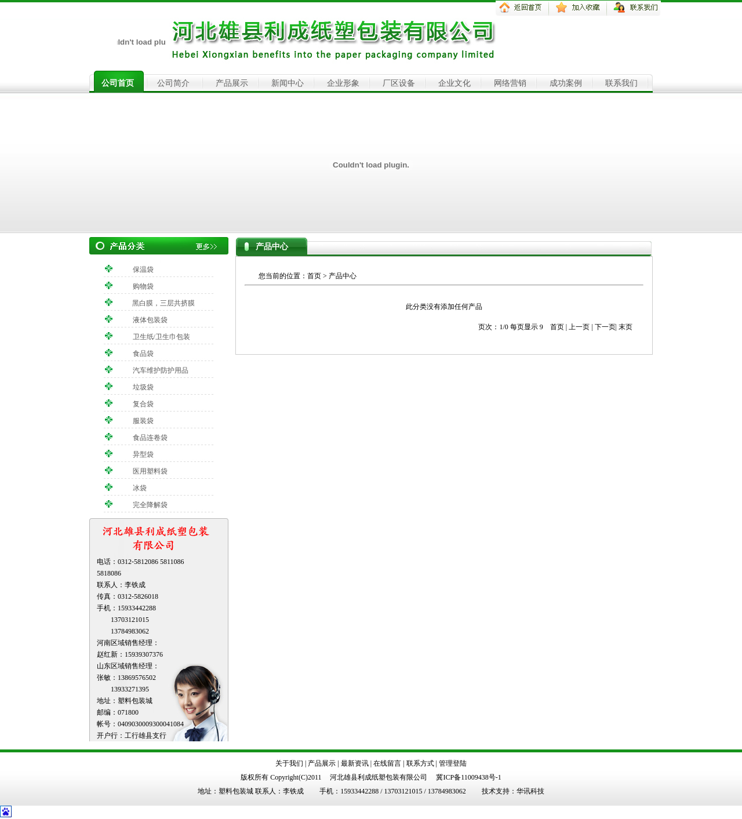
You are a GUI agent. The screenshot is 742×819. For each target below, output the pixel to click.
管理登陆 (453, 763)
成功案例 (566, 83)
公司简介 (173, 83)
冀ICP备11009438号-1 (468, 777)
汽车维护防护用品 (160, 370)
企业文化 (454, 83)
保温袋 (143, 269)
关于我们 (289, 763)
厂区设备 (399, 83)
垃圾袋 (143, 387)
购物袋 (143, 286)
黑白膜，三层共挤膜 (163, 303)
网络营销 (510, 83)
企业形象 (343, 83)
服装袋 (143, 421)
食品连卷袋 (150, 438)
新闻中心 (287, 83)
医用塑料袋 (150, 471)
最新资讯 (355, 763)
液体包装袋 (150, 320)
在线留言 (387, 763)
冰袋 (140, 488)
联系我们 (621, 83)
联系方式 (420, 763)
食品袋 (143, 354)
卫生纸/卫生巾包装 (161, 337)
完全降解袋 (150, 505)
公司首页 (117, 83)
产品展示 (232, 83)
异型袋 (143, 454)
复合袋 (143, 404)
